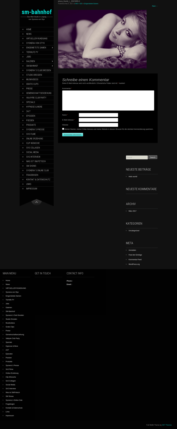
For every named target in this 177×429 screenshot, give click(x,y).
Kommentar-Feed (135, 260)
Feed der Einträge (135, 255)
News (29, 34)
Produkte (31, 125)
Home (28, 29)
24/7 (28, 111)
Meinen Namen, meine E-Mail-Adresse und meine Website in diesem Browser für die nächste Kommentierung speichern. (108, 129)
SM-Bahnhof (32, 66)
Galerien (30, 61)
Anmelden (132, 250)
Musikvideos (32, 79)
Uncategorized (134, 231)
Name (65, 115)
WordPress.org (134, 264)
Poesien (30, 120)
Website (65, 125)
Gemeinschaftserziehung (38, 93)
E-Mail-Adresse (68, 120)
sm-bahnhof (37, 12)
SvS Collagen (33, 147)
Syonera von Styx (35, 43)
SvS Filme (31, 134)
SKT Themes (167, 425)
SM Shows (31, 166)
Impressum (31, 188)
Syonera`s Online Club (37, 170)
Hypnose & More (34, 106)
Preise (29, 88)
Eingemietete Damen (36, 47)
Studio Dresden (34, 75)
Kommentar (67, 88)
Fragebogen (32, 175)
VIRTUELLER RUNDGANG (36, 38)
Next (155, 6)
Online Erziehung (34, 138)
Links (28, 184)
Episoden (30, 116)
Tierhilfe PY (32, 52)
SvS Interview (33, 156)
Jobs (28, 56)
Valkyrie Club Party (36, 97)
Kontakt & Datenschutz (38, 179)
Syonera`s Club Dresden (38, 70)
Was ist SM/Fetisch (36, 161)
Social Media (32, 152)
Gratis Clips (32, 84)
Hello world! (133, 177)
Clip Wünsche (33, 143)
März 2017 (132, 211)
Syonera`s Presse (35, 129)
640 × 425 (78, 3)
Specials (30, 102)
